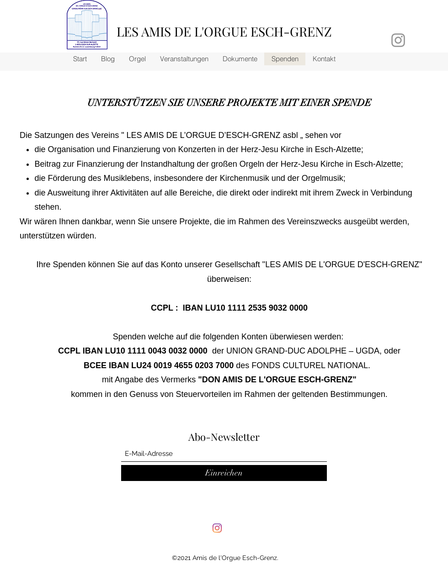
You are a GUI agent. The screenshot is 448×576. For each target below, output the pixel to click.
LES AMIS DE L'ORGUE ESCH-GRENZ (224, 31)
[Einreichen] (224, 473)
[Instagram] (217, 528)
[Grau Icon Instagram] (398, 40)
